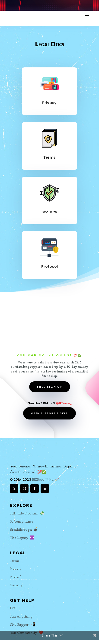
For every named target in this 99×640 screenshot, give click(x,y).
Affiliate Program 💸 (27, 513)
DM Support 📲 (22, 625)
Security (49, 212)
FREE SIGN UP (49, 387)
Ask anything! (21, 616)
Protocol (49, 266)
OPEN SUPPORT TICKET (49, 413)
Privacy (49, 102)
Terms (49, 157)
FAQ (13, 608)
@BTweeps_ (63, 403)
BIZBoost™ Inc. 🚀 (45, 480)
